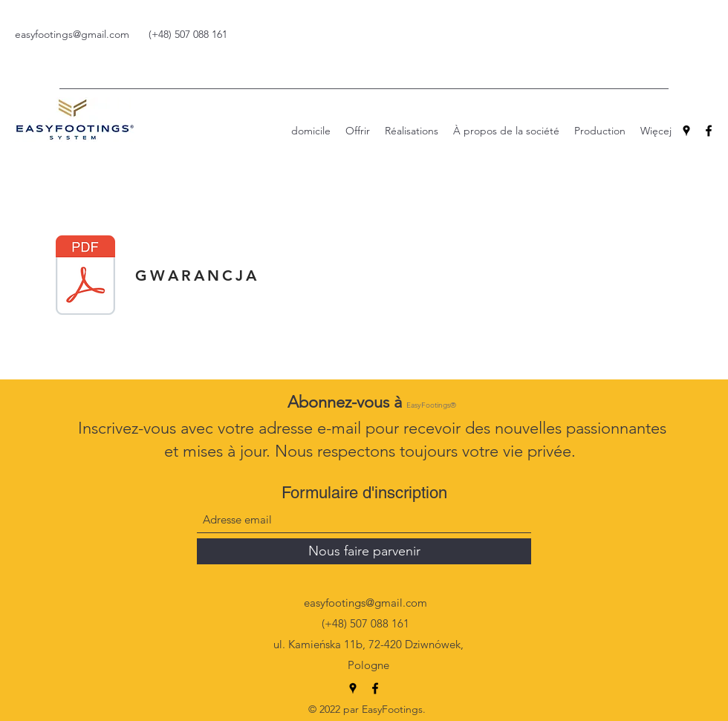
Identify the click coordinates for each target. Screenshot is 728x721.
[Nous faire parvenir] (364, 551)
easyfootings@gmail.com (72, 34)
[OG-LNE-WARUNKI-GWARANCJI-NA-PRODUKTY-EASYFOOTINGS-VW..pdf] (85, 277)
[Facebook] (708, 130)
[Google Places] (686, 130)
